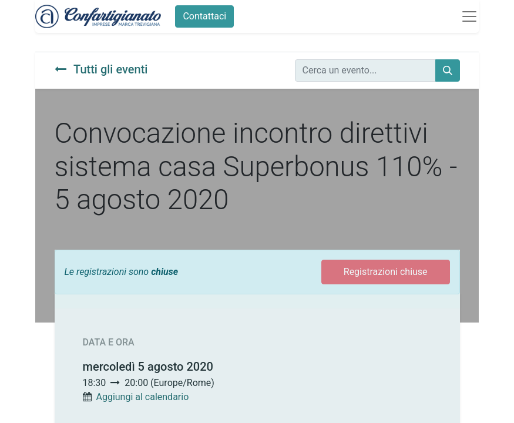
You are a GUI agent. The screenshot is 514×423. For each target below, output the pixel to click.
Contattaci (204, 16)
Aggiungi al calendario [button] (142, 396)
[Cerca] (447, 70)
